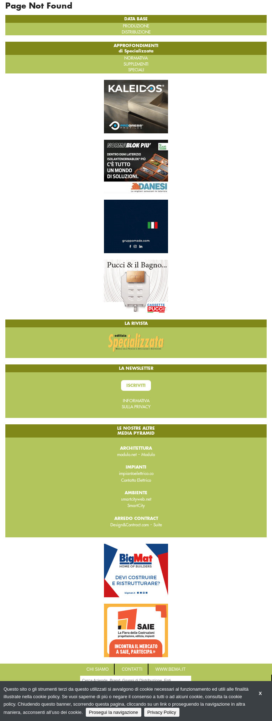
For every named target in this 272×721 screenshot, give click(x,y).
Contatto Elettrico (136, 480)
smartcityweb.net (136, 499)
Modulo (148, 454)
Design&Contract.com (129, 525)
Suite (157, 525)
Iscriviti (136, 385)
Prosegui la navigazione (113, 712)
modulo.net (127, 454)
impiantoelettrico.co (136, 473)
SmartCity (136, 505)
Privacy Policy (161, 712)
